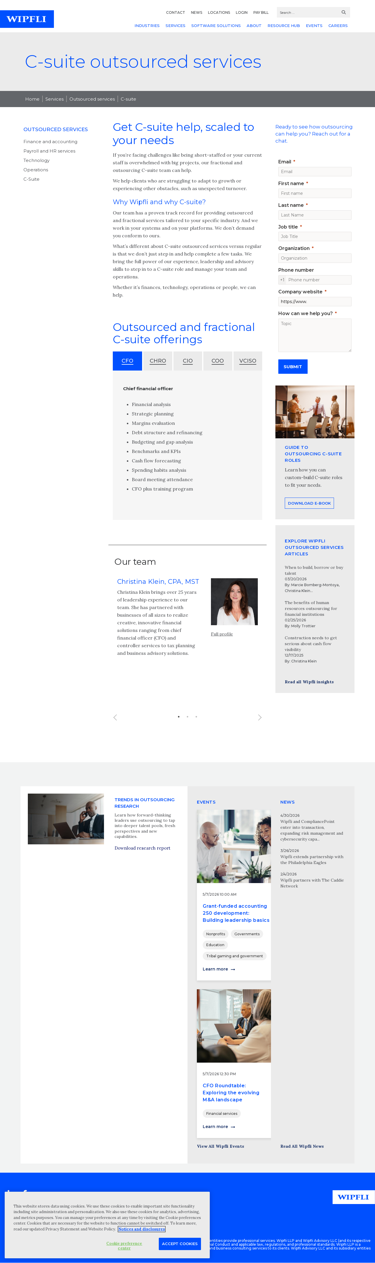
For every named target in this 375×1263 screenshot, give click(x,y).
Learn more (215, 969)
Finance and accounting (50, 141)
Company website (300, 292)
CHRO (158, 361)
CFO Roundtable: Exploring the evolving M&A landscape (231, 1093)
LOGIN (242, 12)
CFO (127, 361)
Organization (294, 248)
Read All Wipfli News (302, 1146)
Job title (288, 227)
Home (32, 99)
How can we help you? (305, 313)
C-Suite (31, 179)
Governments (247, 934)
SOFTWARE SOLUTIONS (216, 25)
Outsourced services (92, 99)
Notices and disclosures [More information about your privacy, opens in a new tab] (141, 1229)
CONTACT (175, 12)
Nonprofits (215, 934)
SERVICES (175, 25)
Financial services (221, 1113)
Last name (291, 205)
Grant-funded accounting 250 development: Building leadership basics (236, 913)
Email (284, 162)
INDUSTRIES (147, 25)
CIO (188, 361)
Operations (35, 170)
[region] (107, 1225)
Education (215, 945)
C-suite (128, 99)
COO (218, 361)
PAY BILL (261, 12)
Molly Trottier (303, 626)
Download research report (143, 876)
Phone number (296, 270)
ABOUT (254, 25)
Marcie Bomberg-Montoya (315, 585)
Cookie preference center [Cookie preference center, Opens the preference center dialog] (124, 1246)
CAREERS (338, 25)
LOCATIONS (219, 12)
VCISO (247, 361)
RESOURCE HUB (283, 25)
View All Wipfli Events (220, 1146)
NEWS (196, 12)
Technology (36, 160)
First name (291, 183)
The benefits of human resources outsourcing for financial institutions (311, 608)
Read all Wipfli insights (309, 681)
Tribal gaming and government (234, 956)
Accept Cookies (180, 1243)
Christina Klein (297, 591)
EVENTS (314, 25)
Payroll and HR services (49, 151)
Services (54, 99)
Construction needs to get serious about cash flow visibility (311, 643)
